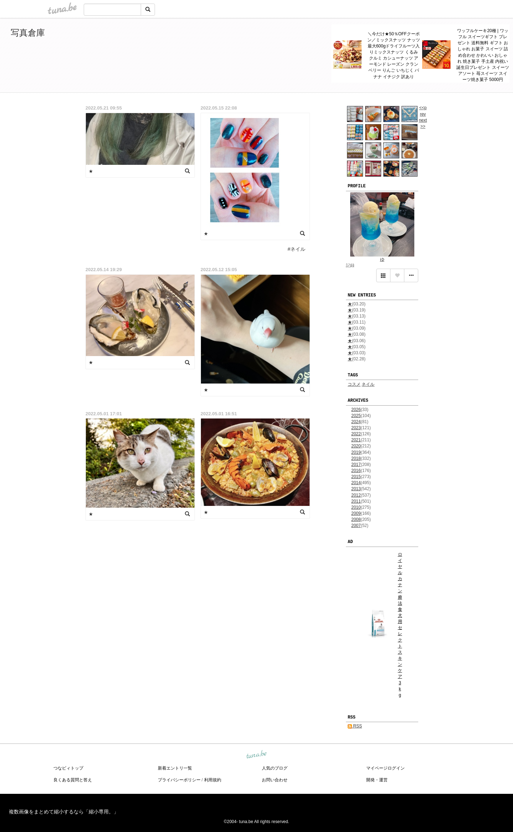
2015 (356, 476)
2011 (356, 501)
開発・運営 (377, 779)
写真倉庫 (28, 32)
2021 (356, 439)
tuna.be (256, 755)
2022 (356, 433)
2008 (356, 519)
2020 (356, 445)
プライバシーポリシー (179, 779)
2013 (356, 488)
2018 (356, 458)
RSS (355, 726)
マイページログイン (385, 768)
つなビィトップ (68, 768)
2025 (356, 415)
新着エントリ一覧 (175, 768)
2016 (356, 470)
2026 (356, 409)
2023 (356, 427)
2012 (356, 495)
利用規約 (212, 779)
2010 (356, 507)
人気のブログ (274, 768)
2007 (356, 525)
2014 (356, 482)
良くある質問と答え (72, 779)
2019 (356, 452)
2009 (356, 513)
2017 (356, 464)
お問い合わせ (274, 779)
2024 (356, 421)
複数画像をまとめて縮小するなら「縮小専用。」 (64, 812)
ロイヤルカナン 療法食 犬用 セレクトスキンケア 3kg (400, 624)
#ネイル (296, 249)
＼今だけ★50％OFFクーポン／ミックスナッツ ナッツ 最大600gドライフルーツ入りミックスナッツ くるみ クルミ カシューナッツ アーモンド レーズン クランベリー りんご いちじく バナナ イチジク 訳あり (393, 55)
